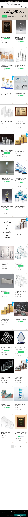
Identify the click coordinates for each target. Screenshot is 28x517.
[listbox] (23, 16)
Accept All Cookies (20, 515)
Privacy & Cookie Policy (15, 512)
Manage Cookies (10, 515)
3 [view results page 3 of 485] (12, 446)
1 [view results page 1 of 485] (7, 446)
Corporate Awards (14, 16)
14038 (6, 16)
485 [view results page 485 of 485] (20, 446)
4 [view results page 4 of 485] (15, 446)
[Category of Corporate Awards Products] (14, 14)
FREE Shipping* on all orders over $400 (14, 1)
